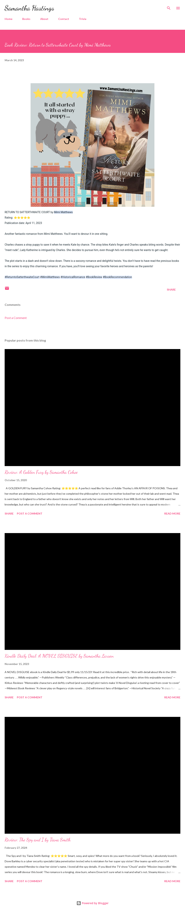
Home (8, 18)
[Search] (168, 7)
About (44, 18)
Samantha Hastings (29, 8)
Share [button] (171, 289)
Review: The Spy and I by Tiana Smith (38, 840)
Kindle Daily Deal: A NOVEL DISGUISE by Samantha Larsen (59, 656)
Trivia (82, 18)
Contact (63, 18)
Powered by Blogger (92, 903)
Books (26, 18)
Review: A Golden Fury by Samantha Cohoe (41, 472)
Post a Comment (16, 318)
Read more (172, 513)
